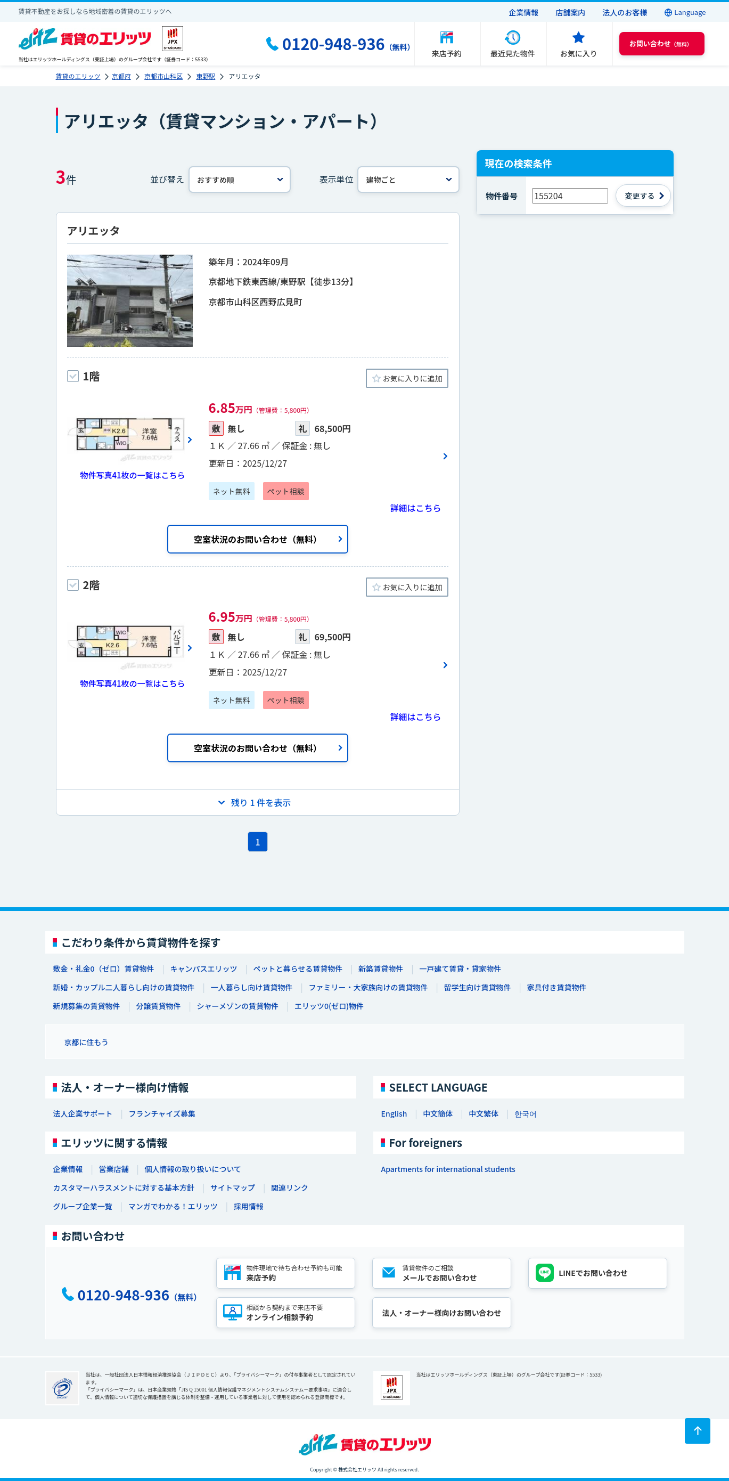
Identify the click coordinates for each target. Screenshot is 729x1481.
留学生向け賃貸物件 (477, 987)
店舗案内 (570, 12)
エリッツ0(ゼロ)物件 (329, 1005)
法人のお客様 (624, 12)
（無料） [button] (660, 43)
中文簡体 (438, 1113)
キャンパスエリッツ (203, 968)
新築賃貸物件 (380, 968)
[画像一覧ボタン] (130, 439)
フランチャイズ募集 (162, 1113)
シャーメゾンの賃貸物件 (238, 1005)
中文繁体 (483, 1113)
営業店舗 (114, 1168)
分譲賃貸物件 (158, 1005)
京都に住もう (86, 1042)
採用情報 (249, 1206)
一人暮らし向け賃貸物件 (252, 987)
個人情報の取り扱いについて (193, 1168)
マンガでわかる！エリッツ (173, 1206)
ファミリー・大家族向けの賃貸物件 (368, 987)
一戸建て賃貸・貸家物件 (460, 968)
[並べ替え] (240, 179)
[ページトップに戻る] (697, 1431)
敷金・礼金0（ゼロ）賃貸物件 (103, 968)
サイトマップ (232, 1187)
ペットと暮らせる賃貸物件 (297, 968)
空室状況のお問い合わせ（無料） (258, 539)
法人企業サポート (83, 1113)
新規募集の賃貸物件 (86, 1005)
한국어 (525, 1113)
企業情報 (523, 12)
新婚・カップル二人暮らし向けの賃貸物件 (124, 987)
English (394, 1113)
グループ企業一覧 (82, 1206)
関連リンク (289, 1187)
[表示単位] (408, 179)
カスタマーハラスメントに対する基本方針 (123, 1187)
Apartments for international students (448, 1168)
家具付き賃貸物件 (557, 987)
